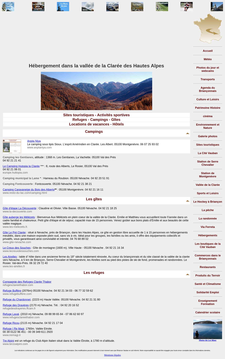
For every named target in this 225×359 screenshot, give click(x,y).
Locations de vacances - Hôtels (96, 124)
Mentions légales (112, 355)
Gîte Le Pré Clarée (14, 232)
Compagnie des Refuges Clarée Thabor (27, 281)
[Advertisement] (96, 38)
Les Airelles (10, 256)
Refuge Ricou (11, 323)
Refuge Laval (11, 314)
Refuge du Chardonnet (17, 299)
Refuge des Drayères (16, 305)
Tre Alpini (8, 340)
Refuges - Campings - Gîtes (96, 119)
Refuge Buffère (12, 290)
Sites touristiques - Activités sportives (96, 115)
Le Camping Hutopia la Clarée (21, 166)
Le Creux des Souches (17, 247)
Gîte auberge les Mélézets (19, 217)
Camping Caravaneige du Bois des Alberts (28, 189)
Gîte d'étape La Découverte (19, 208)
